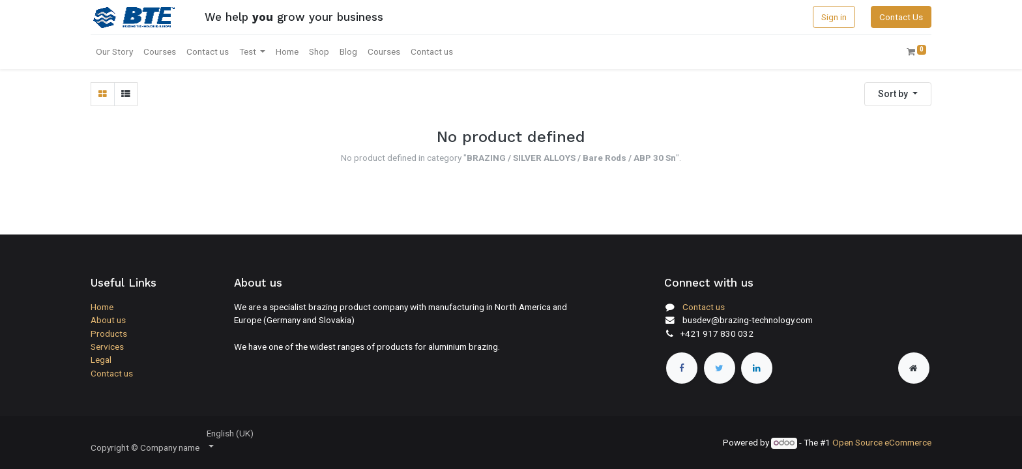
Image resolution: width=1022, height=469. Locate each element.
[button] (897, 94)
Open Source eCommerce (881, 442)
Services (107, 346)
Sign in (834, 17)
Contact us (112, 373)
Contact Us (901, 17)
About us (108, 320)
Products (109, 333)
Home (102, 307)
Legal (101, 359)
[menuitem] (114, 51)
